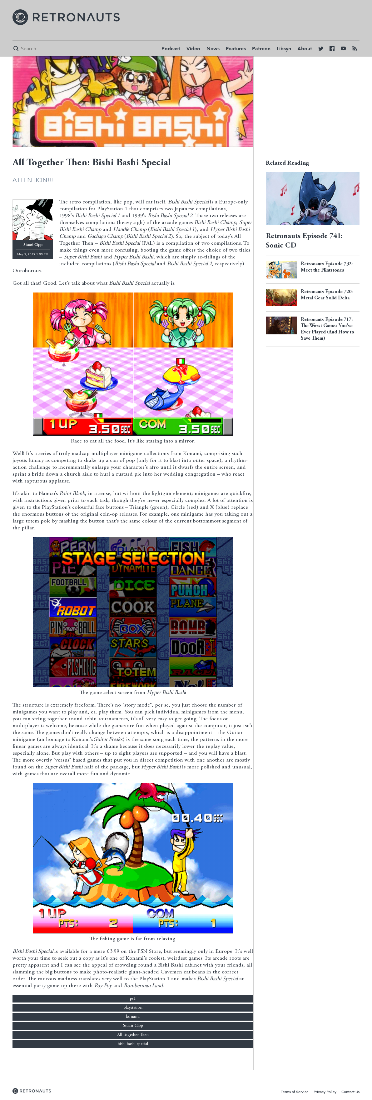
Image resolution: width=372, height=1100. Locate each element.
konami (133, 1017)
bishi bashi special (133, 1044)
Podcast (170, 48)
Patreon (261, 48)
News (213, 48)
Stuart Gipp (133, 1026)
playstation (133, 1008)
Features (236, 48)
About (304, 48)
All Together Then (133, 1035)
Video (193, 48)
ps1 (133, 999)
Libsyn (284, 48)
